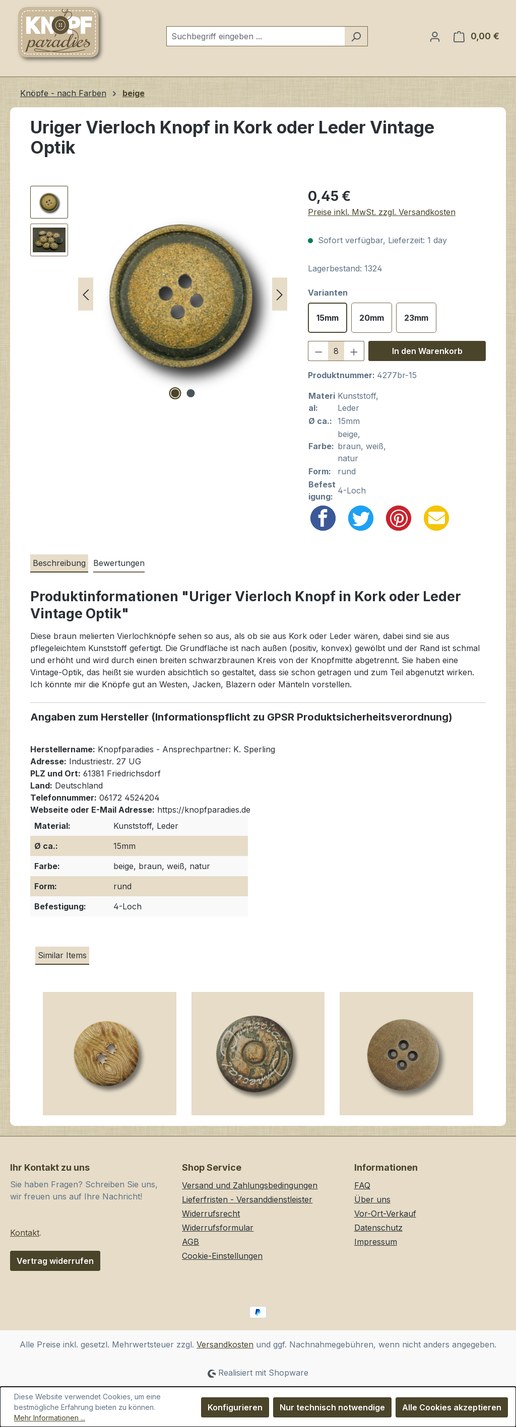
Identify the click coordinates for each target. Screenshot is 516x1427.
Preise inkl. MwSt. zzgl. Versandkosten (382, 212)
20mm (371, 318)
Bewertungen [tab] (119, 563)
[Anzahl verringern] (318, 351)
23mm (416, 318)
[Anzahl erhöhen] (354, 351)
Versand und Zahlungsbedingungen (249, 1185)
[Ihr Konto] (435, 36)
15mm (327, 318)
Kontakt (24, 1233)
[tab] (59, 563)
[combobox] (255, 36)
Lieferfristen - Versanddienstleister (247, 1199)
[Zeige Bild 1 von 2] (175, 393)
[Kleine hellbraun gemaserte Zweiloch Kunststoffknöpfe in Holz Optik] (109, 1057)
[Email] (436, 518)
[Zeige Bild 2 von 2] (190, 393)
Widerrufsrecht (211, 1213)
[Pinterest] (398, 518)
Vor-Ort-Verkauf (385, 1213)
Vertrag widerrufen (55, 1261)
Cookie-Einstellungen (222, 1256)
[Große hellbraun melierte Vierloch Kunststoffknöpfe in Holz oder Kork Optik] (406, 1057)
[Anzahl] (336, 351)
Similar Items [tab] (62, 955)
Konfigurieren (235, 1407)
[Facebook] (323, 518)
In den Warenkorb (427, 351)
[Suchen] (356, 36)
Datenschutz (378, 1228)
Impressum (375, 1242)
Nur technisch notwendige (332, 1407)
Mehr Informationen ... (49, 1417)
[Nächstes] (279, 294)
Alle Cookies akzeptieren (451, 1407)
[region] (159, 294)
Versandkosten (225, 1344)
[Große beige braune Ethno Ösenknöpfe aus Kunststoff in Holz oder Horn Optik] (258, 1057)
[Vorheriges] (85, 294)
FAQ (362, 1185)
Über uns (372, 1199)
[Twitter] (361, 518)
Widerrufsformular (217, 1228)
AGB (190, 1242)
